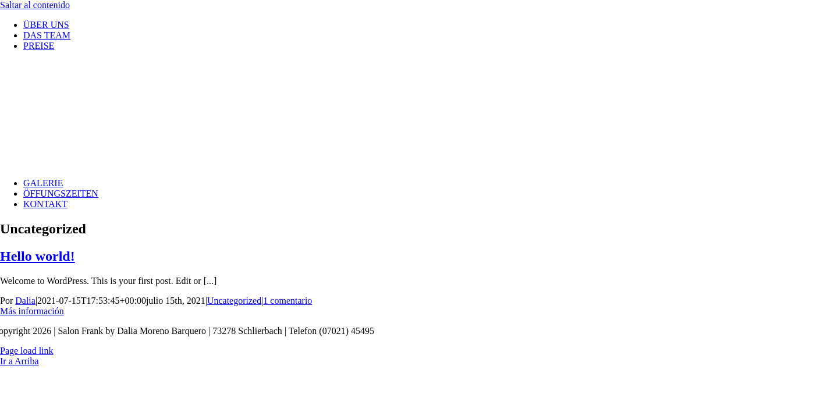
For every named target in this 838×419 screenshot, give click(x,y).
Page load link (27, 351)
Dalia (25, 301)
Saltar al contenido (35, 5)
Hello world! (37, 256)
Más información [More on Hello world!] (32, 311)
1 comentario (287, 301)
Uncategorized (234, 301)
